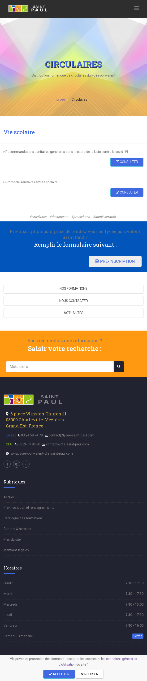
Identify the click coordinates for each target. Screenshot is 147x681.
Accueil (9, 497)
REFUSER (89, 674)
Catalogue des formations (23, 518)
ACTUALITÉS (73, 313)
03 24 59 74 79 (32, 435)
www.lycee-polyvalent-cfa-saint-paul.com (42, 453)
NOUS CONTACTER (73, 301)
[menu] (28, 8)
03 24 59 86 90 (29, 444)
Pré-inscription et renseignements (29, 507)
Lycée (61, 99)
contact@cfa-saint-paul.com (67, 444)
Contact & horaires (17, 529)
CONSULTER (127, 162)
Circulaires (79, 99)
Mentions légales (16, 550)
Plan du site (12, 539)
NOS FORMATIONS (73, 288)
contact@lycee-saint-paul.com (71, 435)
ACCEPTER (59, 674)
